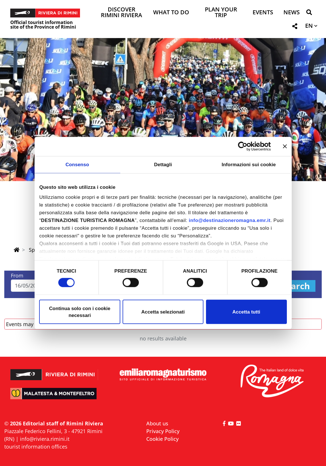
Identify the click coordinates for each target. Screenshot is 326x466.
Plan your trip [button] (221, 13)
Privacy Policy (162, 431)
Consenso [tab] (77, 164)
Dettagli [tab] (163, 164)
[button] (309, 13)
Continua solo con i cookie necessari (80, 312)
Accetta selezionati (163, 311)
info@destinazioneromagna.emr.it (230, 220)
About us (157, 423)
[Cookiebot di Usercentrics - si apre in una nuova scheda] (246, 146)
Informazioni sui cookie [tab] (249, 164)
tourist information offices (35, 446)
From (17, 275)
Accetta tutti (246, 311)
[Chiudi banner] (285, 146)
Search (295, 286)
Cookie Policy (162, 438)
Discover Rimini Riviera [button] (121, 13)
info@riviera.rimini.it (44, 438)
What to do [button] (171, 12)
